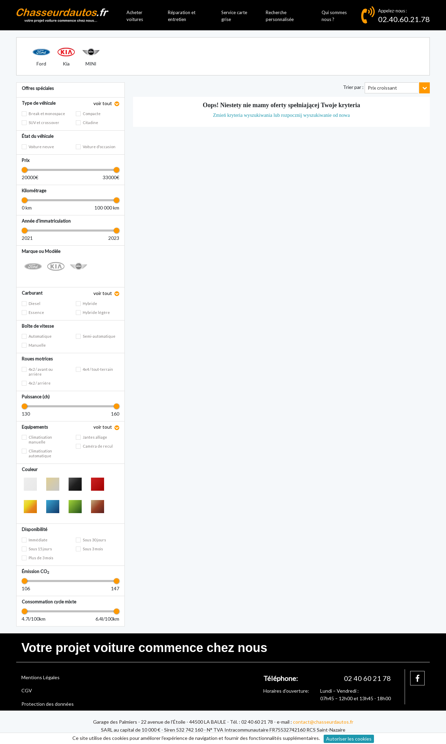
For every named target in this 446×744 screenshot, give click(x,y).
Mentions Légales (40, 677)
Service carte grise (234, 16)
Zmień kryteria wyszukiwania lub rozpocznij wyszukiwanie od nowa (281, 115)
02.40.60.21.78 (404, 19)
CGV (26, 690)
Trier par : (353, 87)
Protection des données (47, 704)
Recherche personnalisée (280, 16)
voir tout (103, 103)
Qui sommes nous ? (334, 16)
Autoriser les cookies (349, 739)
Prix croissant (382, 88)
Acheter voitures (134, 16)
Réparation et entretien (181, 16)
